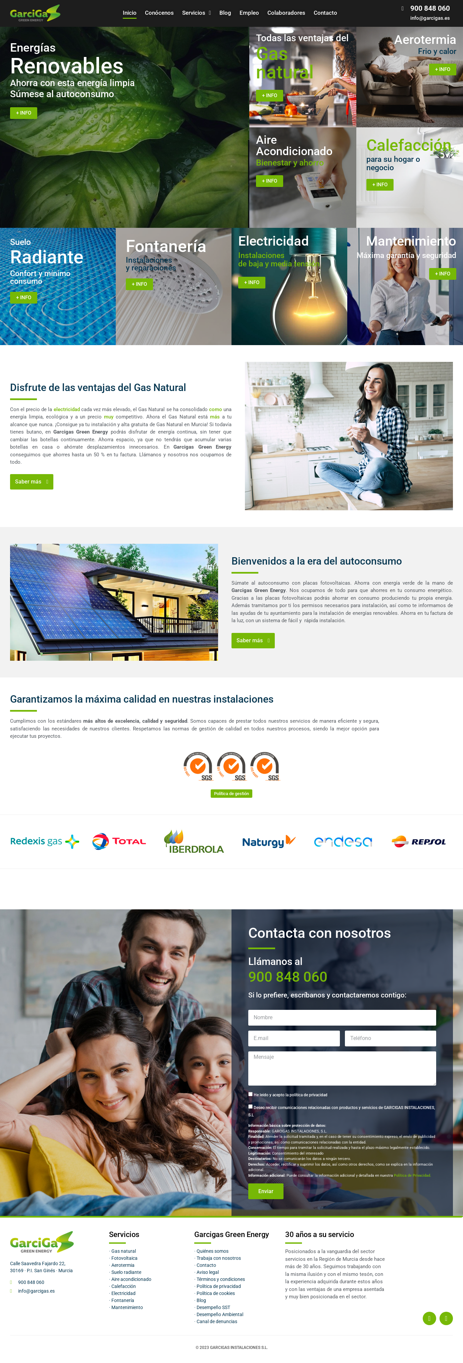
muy (108, 417)
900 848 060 (287, 977)
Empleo (249, 12)
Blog (225, 12)
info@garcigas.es (430, 18)
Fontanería (166, 246)
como (215, 409)
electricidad (67, 409)
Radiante (46, 252)
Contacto (325, 12)
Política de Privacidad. (412, 1175)
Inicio (130, 12)
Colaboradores (286, 12)
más (215, 417)
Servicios (196, 13)
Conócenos (159, 12)
